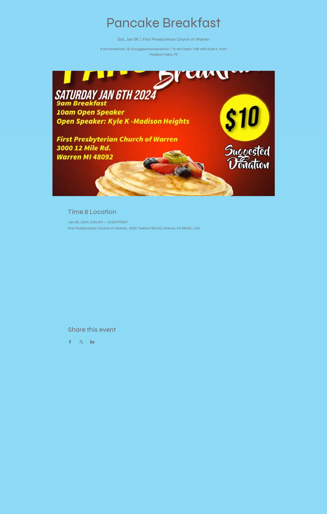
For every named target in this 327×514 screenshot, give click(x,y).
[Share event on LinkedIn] (92, 342)
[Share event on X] (81, 342)
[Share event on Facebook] (70, 342)
